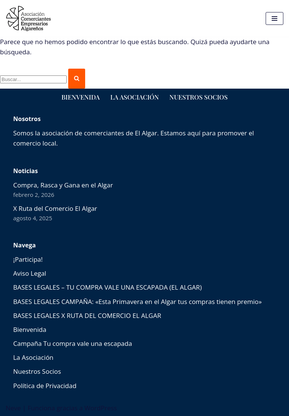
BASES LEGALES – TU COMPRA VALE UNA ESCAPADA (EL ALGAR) (107, 287)
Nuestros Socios (199, 97)
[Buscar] (33, 79)
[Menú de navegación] (274, 18)
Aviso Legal (29, 273)
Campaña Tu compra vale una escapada (72, 343)
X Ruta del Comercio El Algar (55, 208)
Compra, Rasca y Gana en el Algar (63, 185)
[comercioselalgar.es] (29, 18)
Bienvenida (80, 97)
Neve (13, 408)
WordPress (100, 408)
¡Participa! (28, 259)
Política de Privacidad (44, 385)
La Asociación (134, 97)
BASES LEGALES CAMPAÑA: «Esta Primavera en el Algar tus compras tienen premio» (137, 301)
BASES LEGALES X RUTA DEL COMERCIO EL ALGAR (87, 315)
